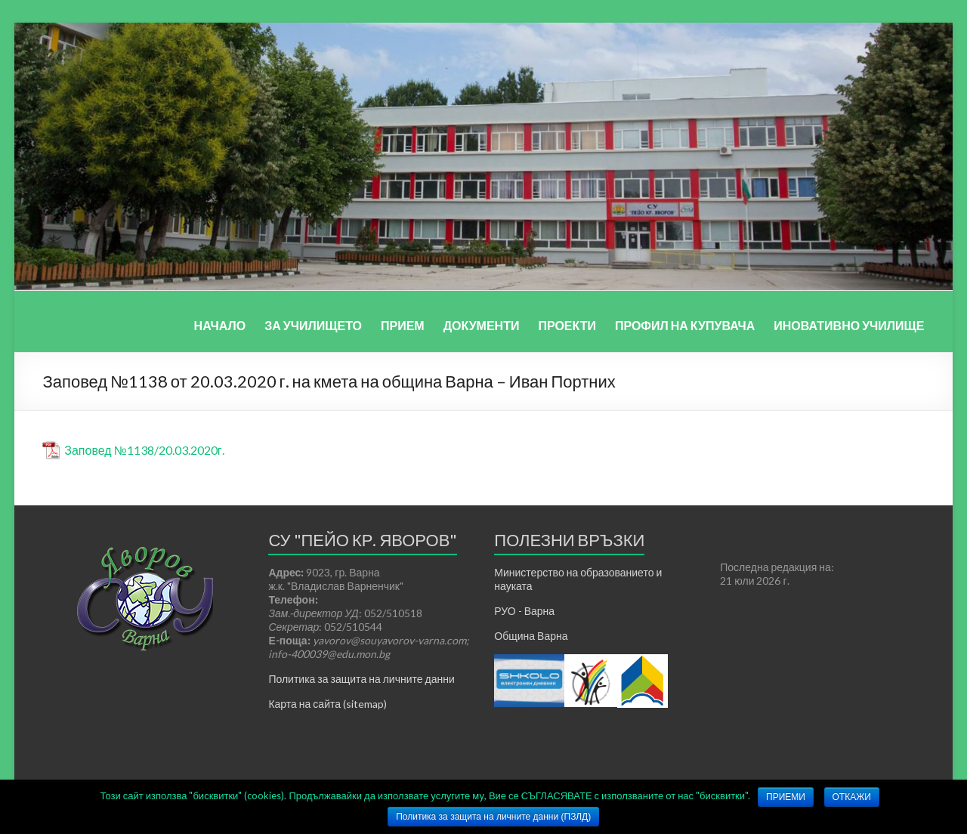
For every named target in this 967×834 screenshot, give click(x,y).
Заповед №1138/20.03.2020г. (144, 450)
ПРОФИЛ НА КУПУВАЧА (685, 325)
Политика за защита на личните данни (361, 678)
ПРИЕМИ (785, 797)
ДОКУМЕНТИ (481, 325)
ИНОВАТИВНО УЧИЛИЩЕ (849, 325)
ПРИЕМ (403, 325)
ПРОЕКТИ (567, 325)
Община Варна (530, 635)
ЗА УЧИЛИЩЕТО (313, 325)
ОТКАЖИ (852, 797)
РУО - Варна (524, 610)
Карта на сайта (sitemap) (327, 703)
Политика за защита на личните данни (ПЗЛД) (493, 816)
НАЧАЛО (220, 325)
